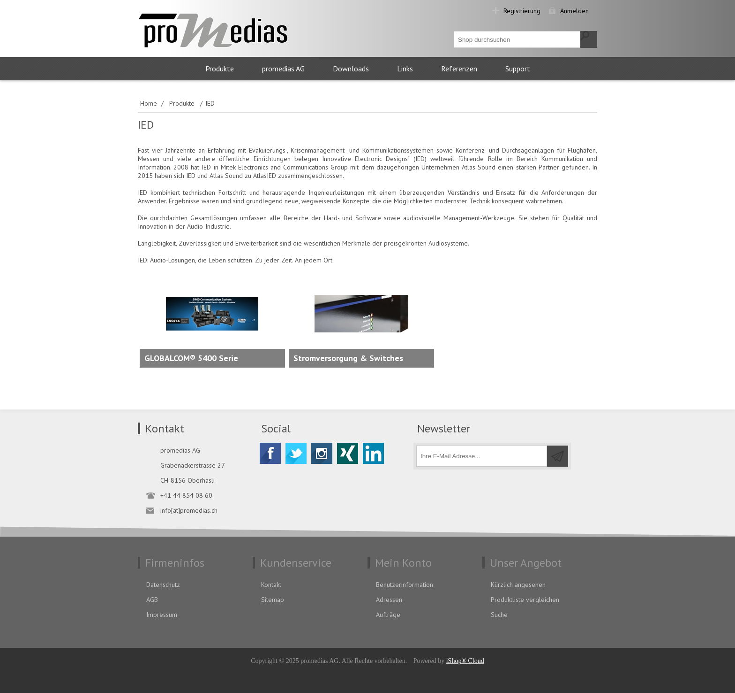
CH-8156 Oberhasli (187, 480)
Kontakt (271, 584)
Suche (499, 614)
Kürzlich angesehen (518, 584)
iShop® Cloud (465, 660)
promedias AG (283, 68)
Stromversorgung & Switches (348, 358)
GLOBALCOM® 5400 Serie (191, 358)
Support (517, 68)
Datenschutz (163, 584)
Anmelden (574, 11)
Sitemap (272, 599)
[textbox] (517, 39)
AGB (152, 599)
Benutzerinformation (404, 584)
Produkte (219, 68)
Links (405, 68)
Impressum (161, 614)
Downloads (351, 68)
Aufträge (388, 614)
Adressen (389, 599)
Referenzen (459, 68)
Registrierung (521, 11)
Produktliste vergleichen (525, 599)
